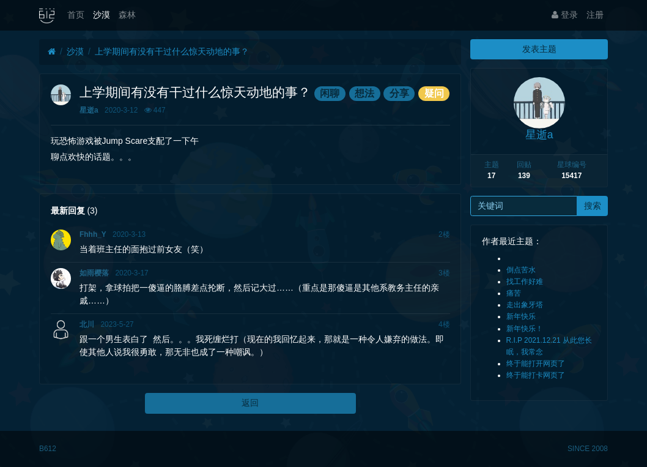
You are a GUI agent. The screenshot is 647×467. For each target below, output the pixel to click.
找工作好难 (524, 281)
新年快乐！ (524, 328)
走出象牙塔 (524, 305)
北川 (86, 324)
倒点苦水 (521, 270)
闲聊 (329, 93)
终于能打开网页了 (535, 363)
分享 (399, 93)
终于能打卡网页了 (535, 375)
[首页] (52, 51)
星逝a (88, 110)
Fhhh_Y (92, 234)
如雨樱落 (94, 273)
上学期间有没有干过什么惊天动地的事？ (172, 51)
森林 (127, 15)
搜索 (592, 206)
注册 (595, 15)
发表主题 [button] (539, 49)
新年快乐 (521, 316)
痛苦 (513, 293)
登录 (565, 15)
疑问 (434, 93)
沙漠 (101, 15)
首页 (75, 15)
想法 (364, 93)
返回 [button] (250, 403)
